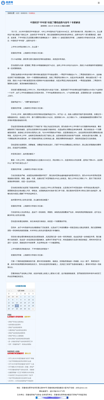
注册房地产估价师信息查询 (17, 330)
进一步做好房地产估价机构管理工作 (20, 341)
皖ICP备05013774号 (57, 391)
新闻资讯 (24, 13)
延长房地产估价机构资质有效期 (19, 338)
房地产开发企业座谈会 (16, 322)
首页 (17, 13)
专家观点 (32, 13)
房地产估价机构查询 (15, 327)
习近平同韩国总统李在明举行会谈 (19, 361)
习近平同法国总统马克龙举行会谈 (19, 378)
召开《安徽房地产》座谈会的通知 (19, 344)
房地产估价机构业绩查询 (16, 333)
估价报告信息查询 (14, 324)
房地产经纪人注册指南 (16, 336)
